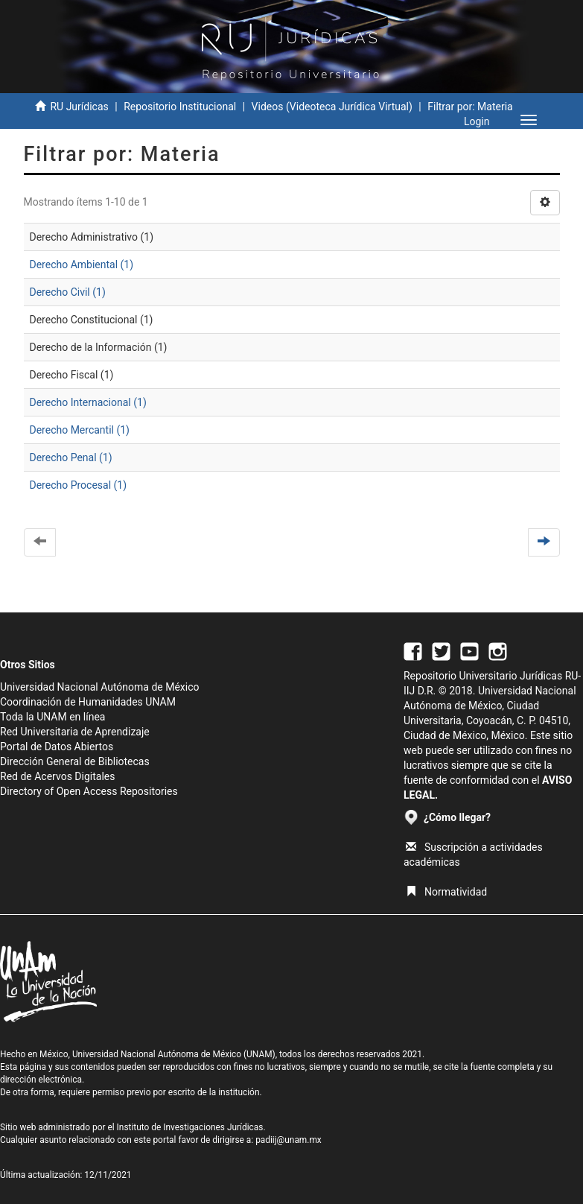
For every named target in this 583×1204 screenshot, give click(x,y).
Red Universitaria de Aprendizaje (75, 732)
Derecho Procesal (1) (78, 485)
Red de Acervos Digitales (57, 776)
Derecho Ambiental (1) (82, 264)
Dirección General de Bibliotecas (75, 761)
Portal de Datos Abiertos (56, 746)
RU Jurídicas (79, 107)
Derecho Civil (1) (68, 292)
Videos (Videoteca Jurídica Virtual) (332, 107)
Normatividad (446, 892)
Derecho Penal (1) (71, 457)
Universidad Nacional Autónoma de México (100, 687)
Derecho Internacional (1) (88, 402)
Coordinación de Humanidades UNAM (88, 702)
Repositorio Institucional (180, 107)
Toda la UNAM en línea (52, 717)
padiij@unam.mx (288, 1140)
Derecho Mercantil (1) (80, 430)
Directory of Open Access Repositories (89, 791)
